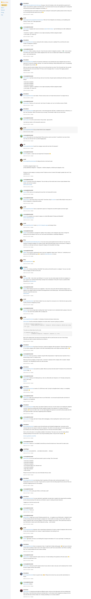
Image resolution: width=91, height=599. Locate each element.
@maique (41, 5)
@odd (27, 153)
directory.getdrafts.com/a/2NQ (32, 435)
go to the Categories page (44, 225)
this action (55, 199)
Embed (34, 14)
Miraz (27, 240)
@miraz (27, 217)
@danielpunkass (32, 217)
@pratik (27, 5)
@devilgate (28, 278)
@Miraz (27, 252)
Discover (3, 10)
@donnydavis (28, 19)
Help (2, 14)
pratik (27, 18)
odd (26, 144)
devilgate (28, 267)
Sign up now (4, 5)
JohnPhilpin (28, 449)
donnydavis (28, 3)
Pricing (2, 12)
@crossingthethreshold (34, 5)
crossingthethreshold (30, 27)
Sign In (2, 7)
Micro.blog (5, 2)
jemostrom (28, 589)
